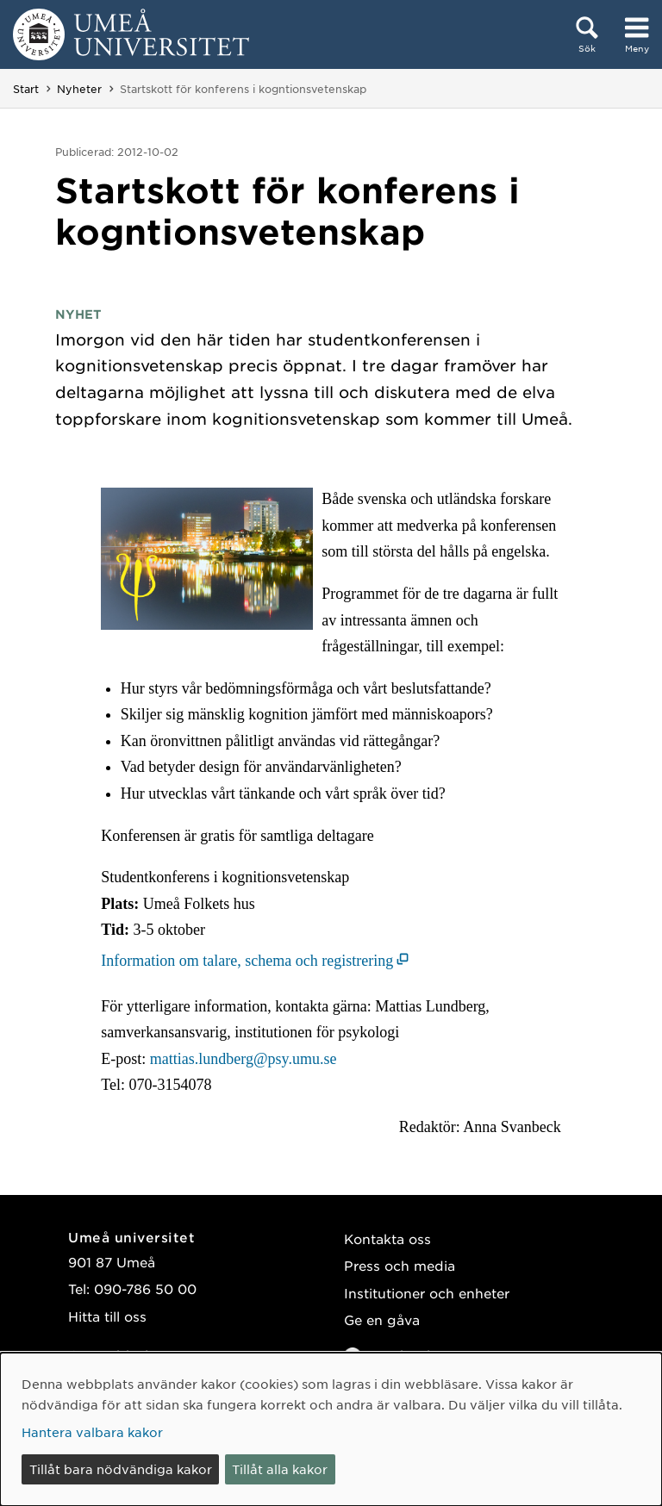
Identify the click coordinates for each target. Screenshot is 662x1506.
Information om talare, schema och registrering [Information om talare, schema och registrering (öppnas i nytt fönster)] (247, 960)
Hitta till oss (107, 1316)
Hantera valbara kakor (92, 1432)
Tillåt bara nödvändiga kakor (120, 1469)
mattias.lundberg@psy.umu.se (243, 1058)
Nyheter (79, 89)
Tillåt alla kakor (280, 1469)
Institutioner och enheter (426, 1293)
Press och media (399, 1265)
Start (26, 89)
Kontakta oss (387, 1238)
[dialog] (331, 1429)
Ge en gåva (382, 1319)
